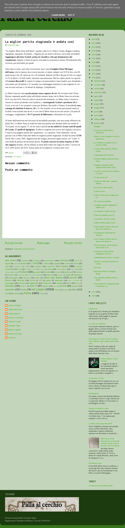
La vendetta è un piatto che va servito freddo (105, 143)
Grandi (47, 272)
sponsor (75, 286)
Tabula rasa (93, 309)
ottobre (97, 88)
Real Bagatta (94, 393)
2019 (94, 66)
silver (55, 286)
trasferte (16, 293)
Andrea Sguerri (14, 313)
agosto (97, 96)
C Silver (45, 263)
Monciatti (21, 280)
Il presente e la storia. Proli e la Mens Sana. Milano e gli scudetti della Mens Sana (104, 341)
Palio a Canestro (74, 280)
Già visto (97, 267)
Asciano (36, 260)
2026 (94, 39)
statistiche (10, 289)
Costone (64, 266)
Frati (15, 272)
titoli (7, 293)
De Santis (33, 269)
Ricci (69, 283)
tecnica (65, 290)
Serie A (23, 286)
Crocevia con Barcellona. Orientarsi (104, 131)
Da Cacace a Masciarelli (103, 187)
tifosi (74, 289)
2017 (94, 74)
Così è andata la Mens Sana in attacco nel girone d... (105, 240)
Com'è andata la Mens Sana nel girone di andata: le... (106, 227)
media (37, 278)
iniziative (11, 275)
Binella (23, 263)
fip (79, 269)
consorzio (51, 266)
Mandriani (78, 275)
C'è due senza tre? (101, 177)
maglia (68, 275)
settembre (98, 92)
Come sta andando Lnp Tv (104, 215)
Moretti (32, 280)
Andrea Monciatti (15, 309)
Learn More (58, 15)
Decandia (42, 269)
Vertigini (97, 126)
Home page (43, 242)
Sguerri (46, 286)
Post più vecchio (73, 242)
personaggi (9, 283)
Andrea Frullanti (14, 305)
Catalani (67, 263)
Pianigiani (21, 283)
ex (66, 269)
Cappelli (56, 263)
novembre (98, 85)
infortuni (79, 272)
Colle (27, 266)
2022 (94, 54)
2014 (94, 296)
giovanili (37, 272)
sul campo (17, 156)
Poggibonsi (33, 283)
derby (50, 269)
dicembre (98, 81)
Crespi (19, 269)
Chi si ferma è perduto (102, 201)
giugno (97, 104)
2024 (94, 47)
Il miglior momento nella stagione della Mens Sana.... (106, 166)
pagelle (48, 280)
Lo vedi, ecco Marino (97, 324)
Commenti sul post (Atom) (24, 249)
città (6, 266)
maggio (97, 108)
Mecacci (26, 278)
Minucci (8, 280)
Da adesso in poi (95, 463)
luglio (96, 100)
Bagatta (7, 263)
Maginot (60, 275)
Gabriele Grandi (14, 321)
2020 (94, 62)
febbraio (97, 119)
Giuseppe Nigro (14, 325)
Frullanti (23, 272)
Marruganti (13, 278)
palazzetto (59, 280)
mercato (73, 277)
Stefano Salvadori (15, 334)
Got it (71, 15)
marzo (96, 115)
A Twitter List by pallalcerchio (101, 485)
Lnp (41, 275)
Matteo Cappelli (14, 330)
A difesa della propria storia (104, 223)
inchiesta (68, 272)
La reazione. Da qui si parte (104, 219)
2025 (94, 43)
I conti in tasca (99, 191)
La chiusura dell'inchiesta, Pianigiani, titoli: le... (104, 252)
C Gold (33, 263)
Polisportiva (47, 283)
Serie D (33, 286)
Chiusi (75, 263)
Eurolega (59, 269)
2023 (94, 51)
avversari (63, 260)
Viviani (42, 293)
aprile (96, 111)
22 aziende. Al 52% (96, 378)
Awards (77, 260)
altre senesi (10, 260)
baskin (16, 263)
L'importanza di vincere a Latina (106, 257)
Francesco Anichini (15, 317)
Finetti (73, 269)
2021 (94, 58)
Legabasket (21, 275)
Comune (38, 266)
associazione (50, 260)
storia (23, 289)
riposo (78, 283)
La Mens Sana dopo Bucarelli (100, 423)
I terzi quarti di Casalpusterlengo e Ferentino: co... (106, 285)
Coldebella (17, 266)
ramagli (59, 283)
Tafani (57, 290)
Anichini (25, 260)
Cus (26, 269)
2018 (94, 70)
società (63, 286)
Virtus (27, 293)
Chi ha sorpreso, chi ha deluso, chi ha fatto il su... (106, 246)
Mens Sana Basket (53, 277)
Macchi (50, 275)
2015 (94, 292)
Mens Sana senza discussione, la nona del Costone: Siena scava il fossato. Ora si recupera (110, 442)
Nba (40, 280)
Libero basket (32, 275)
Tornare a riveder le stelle (99, 408)
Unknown (12, 338)
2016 (94, 77)
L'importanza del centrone (104, 155)
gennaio (97, 123)
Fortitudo (8, 272)
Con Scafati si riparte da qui (105, 211)
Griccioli (58, 272)
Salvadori (9, 286)
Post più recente (14, 242)
